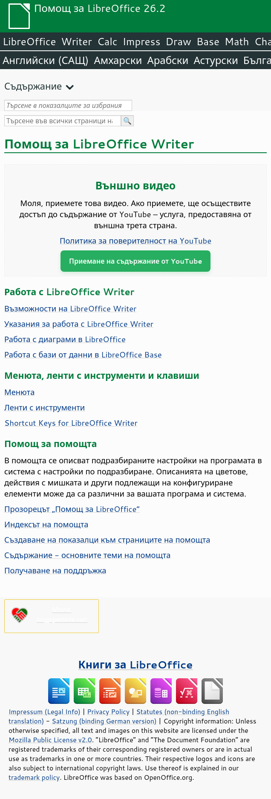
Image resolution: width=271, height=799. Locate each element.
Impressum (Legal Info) (45, 711)
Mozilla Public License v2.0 (50, 739)
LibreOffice (29, 41)
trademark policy (34, 777)
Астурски (215, 60)
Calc (107, 41)
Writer (76, 41)
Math (237, 41)
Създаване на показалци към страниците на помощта (107, 539)
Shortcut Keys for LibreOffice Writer (71, 422)
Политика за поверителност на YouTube (135, 240)
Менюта (19, 392)
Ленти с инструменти (44, 407)
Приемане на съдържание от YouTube (135, 261)
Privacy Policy (108, 711)
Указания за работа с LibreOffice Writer (78, 323)
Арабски (167, 60)
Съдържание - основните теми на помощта (87, 555)
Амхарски (118, 60)
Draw (178, 41)
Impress (142, 41)
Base (207, 41)
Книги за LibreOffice (135, 664)
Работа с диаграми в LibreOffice (65, 339)
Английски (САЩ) (46, 60)
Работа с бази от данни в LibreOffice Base (83, 354)
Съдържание (33, 86)
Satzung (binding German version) (104, 721)
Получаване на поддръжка (55, 570)
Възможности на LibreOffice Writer (70, 308)
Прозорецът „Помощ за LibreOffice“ (72, 508)
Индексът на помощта (46, 524)
